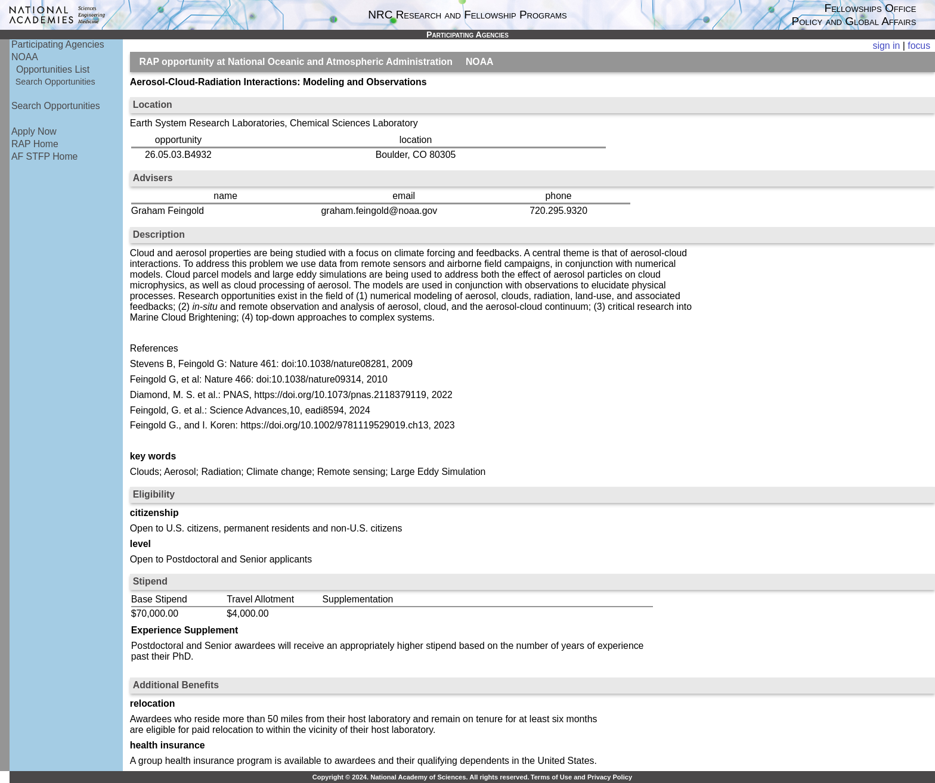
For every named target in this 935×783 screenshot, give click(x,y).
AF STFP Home (44, 156)
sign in (886, 46)
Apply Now (34, 131)
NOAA (24, 57)
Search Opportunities (55, 81)
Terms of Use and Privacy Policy (581, 777)
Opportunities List (52, 69)
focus (919, 46)
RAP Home (34, 144)
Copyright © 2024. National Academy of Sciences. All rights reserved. (421, 777)
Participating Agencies (57, 44)
